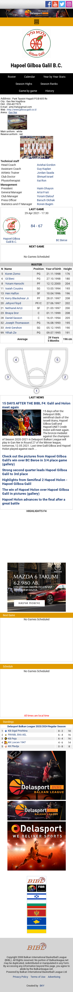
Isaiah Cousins (14, 288)
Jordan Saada (45, 172)
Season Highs (24, 83)
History (49, 90)
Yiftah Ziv (11, 332)
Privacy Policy (20, 976)
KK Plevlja (13, 746)
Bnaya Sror (12, 313)
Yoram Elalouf (45, 196)
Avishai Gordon (46, 164)
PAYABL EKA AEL (17, 734)
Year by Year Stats (54, 76)
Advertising (54, 976)
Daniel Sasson (13, 317)
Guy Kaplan (44, 168)
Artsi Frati (43, 192)
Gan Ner (13, 112)
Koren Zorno (12, 273)
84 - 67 (36, 226)
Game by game (28, 90)
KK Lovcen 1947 (17, 742)
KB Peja (12, 738)
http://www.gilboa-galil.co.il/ (22, 109)
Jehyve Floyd (13, 303)
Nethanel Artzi (13, 308)
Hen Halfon (12, 293)
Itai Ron (41, 180)
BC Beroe (61, 240)
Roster (12, 76)
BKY (42, 985)
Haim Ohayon (45, 188)
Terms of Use (38, 976)
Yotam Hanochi (14, 283)
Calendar (29, 76)
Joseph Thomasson (17, 322)
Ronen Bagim (45, 204)
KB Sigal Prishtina (17, 730)
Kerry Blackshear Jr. (17, 298)
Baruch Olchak (46, 200)
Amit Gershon (13, 327)
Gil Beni (9, 278)
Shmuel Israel (45, 176)
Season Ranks (49, 83)
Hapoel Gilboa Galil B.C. (11, 240)
